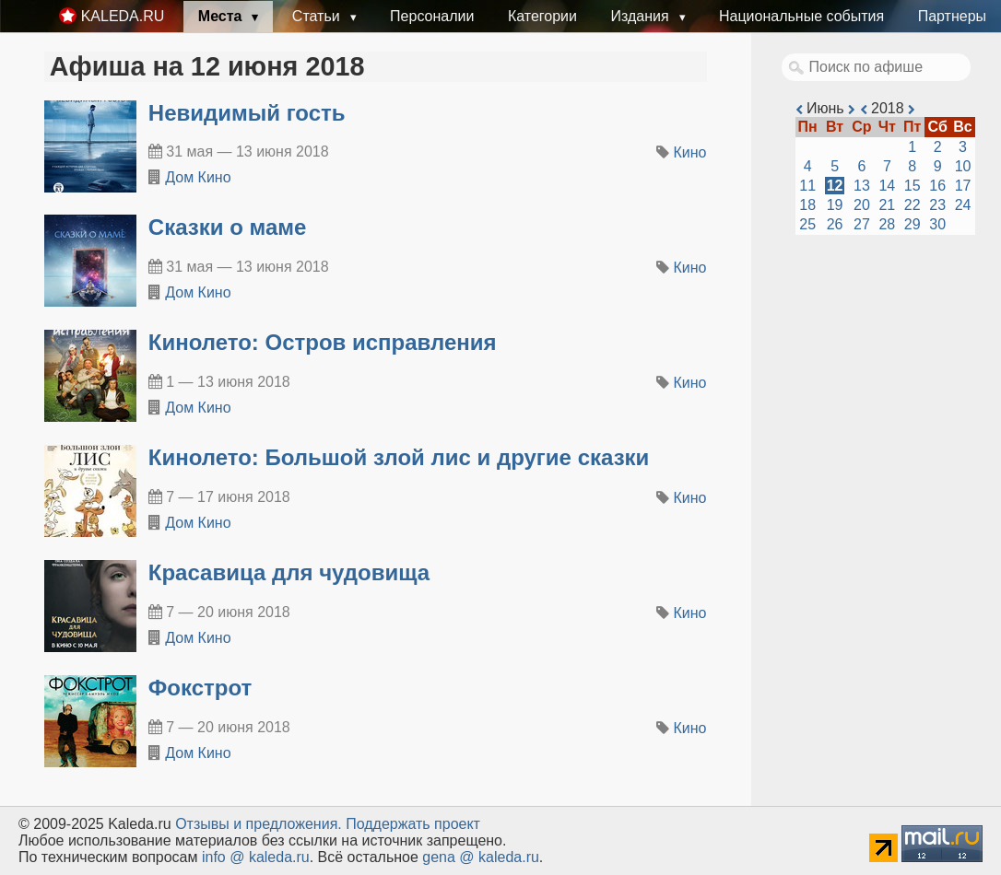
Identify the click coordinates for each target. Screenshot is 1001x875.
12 (835, 185)
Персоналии (432, 16)
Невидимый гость (247, 112)
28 (886, 224)
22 (912, 205)
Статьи (318, 16)
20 (862, 205)
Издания (641, 16)
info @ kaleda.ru (256, 857)
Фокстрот (200, 687)
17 (963, 185)
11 (807, 185)
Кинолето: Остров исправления (322, 342)
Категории (542, 16)
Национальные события (801, 16)
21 (886, 205)
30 (937, 224)
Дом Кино (197, 177)
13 (862, 185)
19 (835, 205)
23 (937, 205)
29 (912, 224)
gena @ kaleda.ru (480, 857)
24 (963, 205)
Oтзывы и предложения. (258, 824)
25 (807, 224)
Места (222, 16)
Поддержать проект (413, 824)
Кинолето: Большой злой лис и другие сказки (399, 457)
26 (835, 224)
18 (807, 205)
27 (862, 224)
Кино (690, 152)
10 (963, 166)
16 (937, 185)
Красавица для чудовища (289, 572)
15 (912, 185)
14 (886, 185)
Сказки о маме (227, 227)
